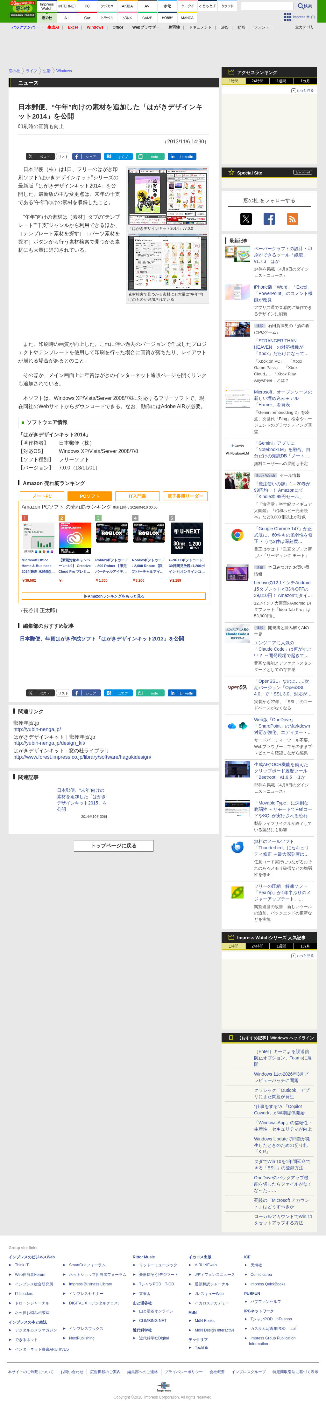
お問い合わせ (71, 1372)
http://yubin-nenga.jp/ (37, 729)
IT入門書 (137, 496)
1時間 (234, 81)
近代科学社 (142, 1330)
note (154, 157)
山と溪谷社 (142, 1303)
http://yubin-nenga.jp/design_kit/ (49, 743)
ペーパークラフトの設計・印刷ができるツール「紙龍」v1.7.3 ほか (283, 255)
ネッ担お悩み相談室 (32, 1313)
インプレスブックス (86, 1328)
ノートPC (42, 496)
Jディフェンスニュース (215, 1274)
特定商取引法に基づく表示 (295, 1372)
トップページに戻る (114, 845)
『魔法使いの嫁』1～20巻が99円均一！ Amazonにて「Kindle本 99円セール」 (282, 490)
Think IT (22, 1265)
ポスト (44, 157)
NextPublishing (82, 1338)
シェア (91, 157)
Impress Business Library (90, 1284)
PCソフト (89, 496)
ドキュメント (200, 27)
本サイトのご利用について (31, 1372)
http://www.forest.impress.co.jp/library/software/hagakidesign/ (82, 757)
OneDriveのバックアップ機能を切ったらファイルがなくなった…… (283, 1184)
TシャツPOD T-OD (156, 1284)
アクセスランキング (257, 72)
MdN (192, 1313)
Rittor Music (144, 1257)
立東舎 (145, 1293)
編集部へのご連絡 (142, 1372)
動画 (241, 27)
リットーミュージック (158, 1265)
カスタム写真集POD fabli (273, 1328)
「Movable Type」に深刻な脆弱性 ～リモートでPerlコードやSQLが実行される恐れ (283, 809)
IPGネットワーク (259, 1311)
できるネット (26, 1340)
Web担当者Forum (30, 1274)
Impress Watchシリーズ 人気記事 (271, 937)
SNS (225, 27)
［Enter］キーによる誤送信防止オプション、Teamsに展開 (283, 1058)
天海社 (256, 1265)
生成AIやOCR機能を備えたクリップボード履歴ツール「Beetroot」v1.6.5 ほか (281, 771)
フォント (261, 27)
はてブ (122, 157)
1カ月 (305, 81)
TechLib (201, 1347)
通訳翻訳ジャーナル (212, 1284)
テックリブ (198, 1340)
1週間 (282, 81)
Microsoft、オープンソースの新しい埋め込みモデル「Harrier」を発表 (283, 398)
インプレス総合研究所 (34, 1284)
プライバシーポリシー (184, 1372)
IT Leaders (24, 1293)
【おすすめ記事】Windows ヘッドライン (275, 1038)
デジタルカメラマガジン (36, 1330)
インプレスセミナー (86, 1293)
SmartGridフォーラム (87, 1265)
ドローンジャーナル (32, 1303)
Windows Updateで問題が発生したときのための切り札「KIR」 (282, 1145)
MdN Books (205, 1320)
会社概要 (217, 1372)
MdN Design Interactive (215, 1330)
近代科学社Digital (154, 1338)
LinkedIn (186, 157)
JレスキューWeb (209, 1293)
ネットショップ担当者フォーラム (97, 1274)
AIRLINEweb (206, 1265)
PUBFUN (252, 1293)
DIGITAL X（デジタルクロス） (95, 1303)
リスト (63, 157)
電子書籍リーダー (185, 496)
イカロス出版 (199, 1257)
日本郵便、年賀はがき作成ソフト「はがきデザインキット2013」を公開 (102, 638)
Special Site (249, 172)
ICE (247, 1257)
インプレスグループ (248, 1372)
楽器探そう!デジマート (158, 1274)
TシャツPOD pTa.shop (271, 1319)
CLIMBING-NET (153, 1320)
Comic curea (261, 1274)
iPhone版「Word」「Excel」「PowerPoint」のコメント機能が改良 (283, 293)
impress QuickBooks (268, 1284)
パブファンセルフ (266, 1301)
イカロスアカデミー (212, 1303)
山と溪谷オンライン (156, 1311)
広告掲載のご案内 (105, 1372)
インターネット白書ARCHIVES (42, 1349)
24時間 (257, 81)
